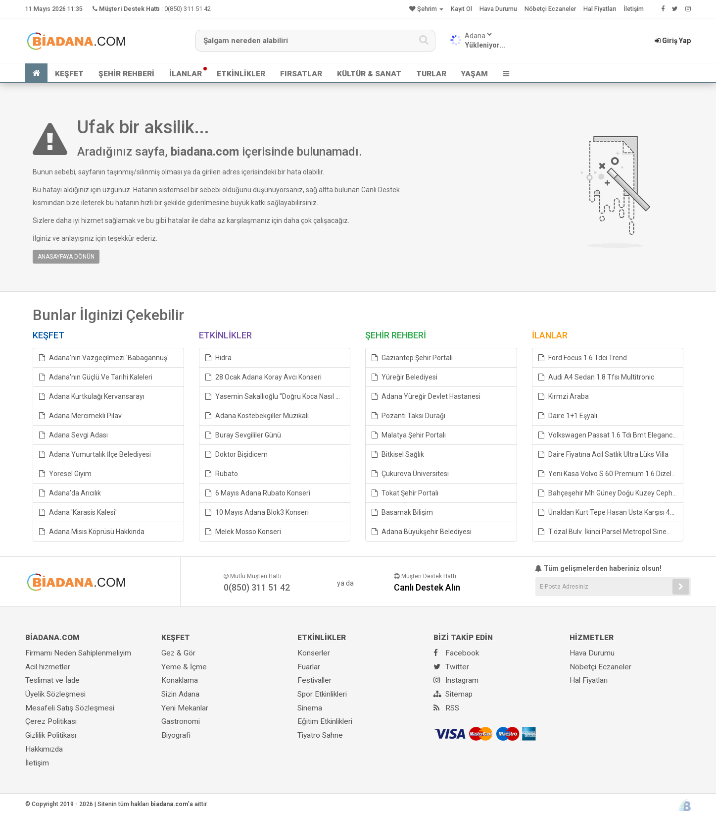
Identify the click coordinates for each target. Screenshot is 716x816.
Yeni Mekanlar (184, 708)
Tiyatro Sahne (320, 735)
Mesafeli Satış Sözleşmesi (69, 708)
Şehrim (426, 8)
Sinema (309, 708)
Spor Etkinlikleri (322, 694)
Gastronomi (180, 721)
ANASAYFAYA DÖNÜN (66, 256)
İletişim (633, 8)
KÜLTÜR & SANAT (369, 73)
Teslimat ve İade (52, 680)
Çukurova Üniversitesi (410, 474)
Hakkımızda (44, 749)
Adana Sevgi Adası (73, 435)
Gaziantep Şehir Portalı (412, 358)
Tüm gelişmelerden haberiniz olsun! (598, 568)
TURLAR (431, 73)
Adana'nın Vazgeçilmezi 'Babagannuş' (104, 358)
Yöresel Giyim (65, 474)
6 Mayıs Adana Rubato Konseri (257, 493)
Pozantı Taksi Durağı (408, 416)
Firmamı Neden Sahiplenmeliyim (78, 653)
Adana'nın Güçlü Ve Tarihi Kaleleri (95, 377)
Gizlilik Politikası (50, 735)
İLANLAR (185, 73)
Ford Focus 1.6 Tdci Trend (582, 358)
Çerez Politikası (51, 721)
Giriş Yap (673, 41)
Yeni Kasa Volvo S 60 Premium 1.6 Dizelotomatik (610, 474)
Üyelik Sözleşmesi (55, 694)
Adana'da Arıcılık (70, 493)
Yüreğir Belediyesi (404, 377)
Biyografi (176, 735)
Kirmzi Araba (563, 396)
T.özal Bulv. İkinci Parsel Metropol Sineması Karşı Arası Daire (610, 532)
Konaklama (179, 680)
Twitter (451, 666)
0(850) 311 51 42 (187, 8)
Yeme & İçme (184, 666)
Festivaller (314, 680)
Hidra (218, 358)
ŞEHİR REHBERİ (126, 73)
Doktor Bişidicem (236, 454)
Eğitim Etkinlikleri (324, 721)
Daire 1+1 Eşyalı (567, 416)
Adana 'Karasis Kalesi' (78, 512)
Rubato (221, 474)
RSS (446, 708)
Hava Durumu (498, 8)
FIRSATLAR (301, 73)
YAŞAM (474, 73)
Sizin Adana (180, 694)
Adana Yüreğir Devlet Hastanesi (426, 396)
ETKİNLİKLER (241, 73)
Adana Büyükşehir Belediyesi (422, 532)
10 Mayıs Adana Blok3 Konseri (257, 512)
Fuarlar (308, 666)
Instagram (455, 680)
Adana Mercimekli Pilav (80, 416)
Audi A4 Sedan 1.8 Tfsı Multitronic (596, 377)
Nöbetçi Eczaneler (550, 8)
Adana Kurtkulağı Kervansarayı (91, 396)
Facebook (456, 653)
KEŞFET (69, 73)
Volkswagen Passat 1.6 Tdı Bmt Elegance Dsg (610, 435)
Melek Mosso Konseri (243, 532)
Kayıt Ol (461, 8)
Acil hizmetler (47, 666)
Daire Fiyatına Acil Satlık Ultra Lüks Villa (603, 454)
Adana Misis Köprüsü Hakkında (91, 532)
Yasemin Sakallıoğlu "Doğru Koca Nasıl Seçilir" (277, 396)
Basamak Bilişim (402, 512)
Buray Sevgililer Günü (243, 435)
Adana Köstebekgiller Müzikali (257, 416)
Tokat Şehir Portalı (405, 493)
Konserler (313, 653)
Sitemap (453, 694)
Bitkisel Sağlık (398, 454)
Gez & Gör (178, 653)
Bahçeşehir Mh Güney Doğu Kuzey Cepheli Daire (610, 493)
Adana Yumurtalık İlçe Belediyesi (95, 454)
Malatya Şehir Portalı (409, 435)
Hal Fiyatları (599, 8)
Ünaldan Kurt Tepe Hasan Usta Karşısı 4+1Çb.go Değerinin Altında (610, 512)
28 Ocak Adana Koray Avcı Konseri (263, 377)
